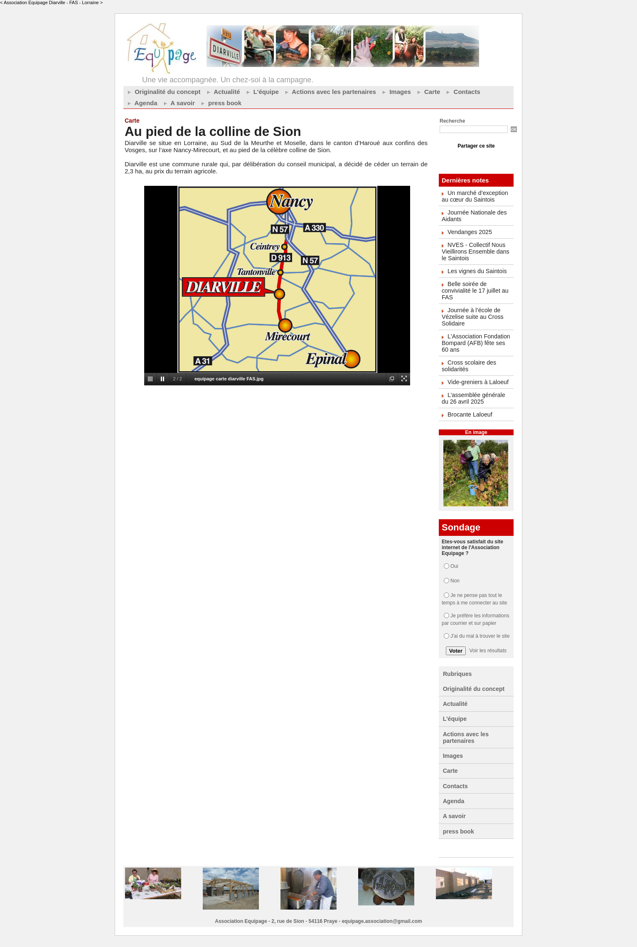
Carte (427, 91)
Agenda (141, 102)
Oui (454, 566)
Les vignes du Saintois (477, 271)
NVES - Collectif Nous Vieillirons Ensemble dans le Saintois (475, 251)
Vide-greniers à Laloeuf (478, 382)
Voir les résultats (488, 651)
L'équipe (261, 91)
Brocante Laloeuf (470, 414)
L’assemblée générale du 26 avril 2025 (473, 398)
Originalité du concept (163, 91)
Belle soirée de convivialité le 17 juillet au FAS (474, 291)
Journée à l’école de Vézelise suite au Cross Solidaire (472, 317)
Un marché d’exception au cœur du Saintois (474, 196)
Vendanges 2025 (469, 232)
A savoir (178, 102)
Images (395, 91)
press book (220, 102)
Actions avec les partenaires (329, 91)
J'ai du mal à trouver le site (479, 636)
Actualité (222, 91)
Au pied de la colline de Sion (215, 131)
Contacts (462, 91)
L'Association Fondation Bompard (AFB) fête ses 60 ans (475, 343)
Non (455, 581)
